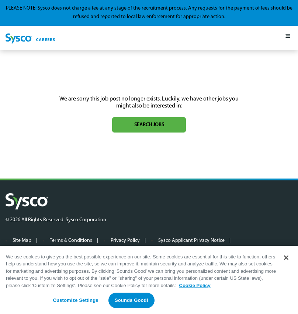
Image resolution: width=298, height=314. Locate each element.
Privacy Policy (125, 240)
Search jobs (149, 125)
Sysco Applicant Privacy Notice (191, 240)
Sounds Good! (131, 300)
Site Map (22, 240)
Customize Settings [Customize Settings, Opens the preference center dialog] (75, 300)
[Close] (286, 258)
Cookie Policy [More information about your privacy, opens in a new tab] (195, 285)
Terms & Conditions (71, 240)
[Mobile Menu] (287, 37)
